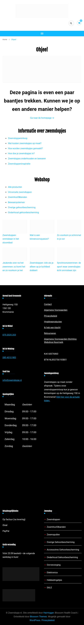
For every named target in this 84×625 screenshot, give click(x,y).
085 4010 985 (9, 357)
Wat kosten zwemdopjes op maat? (24, 143)
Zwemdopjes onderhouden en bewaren (27, 158)
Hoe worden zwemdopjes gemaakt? (25, 148)
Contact (48, 304)
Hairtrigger (48, 612)
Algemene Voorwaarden (55, 310)
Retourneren (50, 333)
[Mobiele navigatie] (42, 33)
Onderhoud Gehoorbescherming (62, 557)
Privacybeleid (50, 315)
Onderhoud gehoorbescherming (23, 212)
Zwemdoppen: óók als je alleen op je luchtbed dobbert (41, 266)
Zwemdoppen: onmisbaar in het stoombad (10, 239)
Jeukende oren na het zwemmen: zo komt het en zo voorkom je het (13, 266)
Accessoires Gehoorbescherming (63, 549)
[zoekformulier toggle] (71, 23)
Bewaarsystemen (16, 202)
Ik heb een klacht (52, 327)
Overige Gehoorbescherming (61, 542)
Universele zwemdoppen (20, 192)
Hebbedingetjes (54, 580)
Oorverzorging (54, 564)
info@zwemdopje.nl (12, 380)
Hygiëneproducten (53, 321)
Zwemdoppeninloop (17, 138)
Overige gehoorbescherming (21, 207)
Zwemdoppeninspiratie (19, 163)
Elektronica (52, 572)
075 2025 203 (9, 335)
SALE (49, 587)
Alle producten (15, 187)
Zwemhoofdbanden (17, 197)
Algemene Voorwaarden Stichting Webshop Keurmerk (60, 341)
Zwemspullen (53, 534)
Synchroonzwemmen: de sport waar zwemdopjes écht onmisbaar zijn (69, 266)
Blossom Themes (38, 616)
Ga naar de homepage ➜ (42, 118)
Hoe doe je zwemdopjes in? (21, 153)
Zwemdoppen (53, 519)
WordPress (35, 620)
